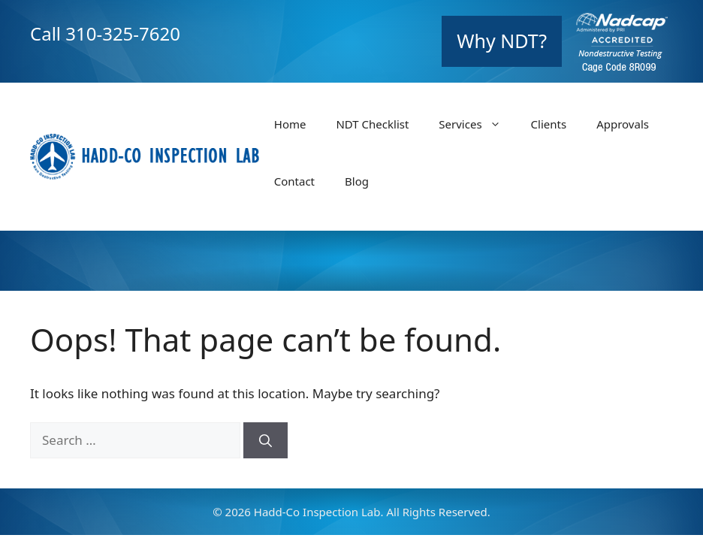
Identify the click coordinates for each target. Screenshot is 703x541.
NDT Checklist (372, 123)
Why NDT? (502, 40)
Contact (294, 181)
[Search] (265, 440)
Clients (549, 123)
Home (290, 123)
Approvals (622, 123)
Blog (357, 181)
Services (477, 124)
